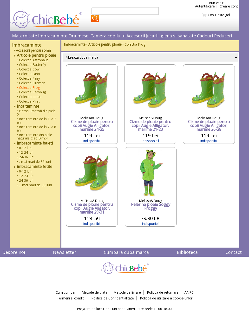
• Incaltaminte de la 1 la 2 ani (36, 121)
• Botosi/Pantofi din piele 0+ (36, 113)
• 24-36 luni (25, 157)
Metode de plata (94, 292)
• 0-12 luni (24, 148)
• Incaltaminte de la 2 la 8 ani (36, 128)
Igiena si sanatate (177, 36)
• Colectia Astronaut (32, 60)
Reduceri (223, 36)
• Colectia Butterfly (31, 64)
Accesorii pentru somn (32, 50)
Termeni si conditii (71, 298)
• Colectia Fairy (28, 78)
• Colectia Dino (28, 73)
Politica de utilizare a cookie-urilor (166, 298)
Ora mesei (79, 36)
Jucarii (152, 36)
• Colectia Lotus (29, 96)
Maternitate (24, 36)
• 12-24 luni (25, 152)
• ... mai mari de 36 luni (34, 185)
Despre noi (13, 252)
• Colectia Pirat (28, 101)
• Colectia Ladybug (31, 92)
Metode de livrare (127, 292)
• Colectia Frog (28, 87)
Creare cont (229, 6)
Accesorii (135, 36)
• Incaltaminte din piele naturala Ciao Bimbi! (34, 136)
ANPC (189, 292)
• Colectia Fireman (31, 83)
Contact (233, 252)
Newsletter (64, 252)
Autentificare (205, 6)
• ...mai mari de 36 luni (34, 161)
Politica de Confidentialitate (112, 298)
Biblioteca (187, 252)
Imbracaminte (52, 36)
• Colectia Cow (28, 69)
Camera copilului (108, 36)
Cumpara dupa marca (126, 252)
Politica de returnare (162, 292)
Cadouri (205, 36)
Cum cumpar (66, 292)
